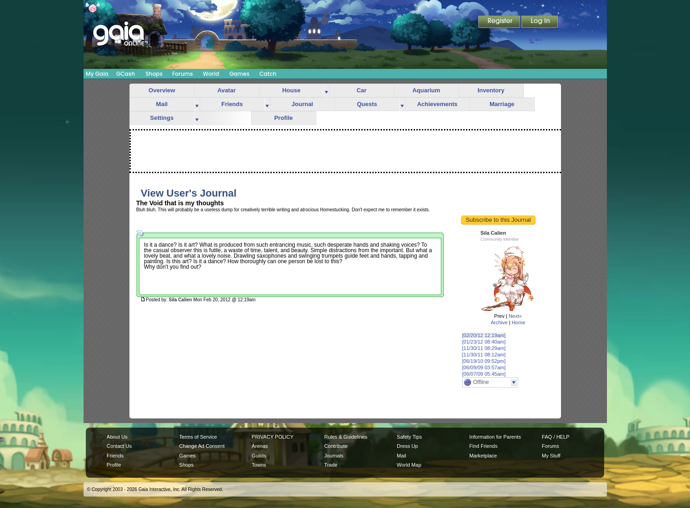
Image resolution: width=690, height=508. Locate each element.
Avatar (227, 90)
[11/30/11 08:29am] (484, 348)
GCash (125, 74)
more (326, 90)
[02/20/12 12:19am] (484, 335)
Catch (267, 74)
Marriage (501, 104)
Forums (182, 74)
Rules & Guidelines (345, 437)
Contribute (336, 446)
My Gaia (97, 74)
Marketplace (483, 455)
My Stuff (551, 455)
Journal (302, 104)
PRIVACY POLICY (272, 437)
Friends (232, 104)
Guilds (259, 455)
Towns (259, 465)
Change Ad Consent (201, 446)
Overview (162, 90)
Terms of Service (198, 437)
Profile (283, 117)
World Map (409, 465)
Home (518, 322)
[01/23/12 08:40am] (484, 341)
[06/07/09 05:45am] (484, 374)
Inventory (491, 90)
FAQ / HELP (555, 437)
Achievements (437, 104)
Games (240, 74)
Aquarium (426, 90)
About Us (117, 437)
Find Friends (483, 446)
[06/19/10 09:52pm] (484, 361)
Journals (333, 455)
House (291, 90)
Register (500, 22)
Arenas (260, 446)
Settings (162, 117)
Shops (154, 74)
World (211, 74)
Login (540, 22)
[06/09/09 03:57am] (484, 367)
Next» (515, 316)
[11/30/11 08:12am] (484, 354)
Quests (367, 104)
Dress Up (407, 446)
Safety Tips (409, 437)
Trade (330, 465)
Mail (162, 104)
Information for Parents (495, 437)
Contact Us (119, 446)
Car (362, 90)
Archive (499, 322)
